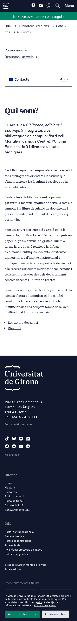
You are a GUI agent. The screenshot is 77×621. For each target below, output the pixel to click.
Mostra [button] (64, 79)
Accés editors (13, 569)
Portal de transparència (19, 532)
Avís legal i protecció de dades (23, 549)
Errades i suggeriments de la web (25, 565)
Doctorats (11, 492)
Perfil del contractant (18, 541)
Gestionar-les (55, 614)
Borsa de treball (14, 501)
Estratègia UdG (14, 505)
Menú (69, 6)
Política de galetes (16, 554)
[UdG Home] (6, 6)
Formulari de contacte (18, 424)
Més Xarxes (12, 454)
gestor (38, 602)
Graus (8, 483)
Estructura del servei (23, 322)
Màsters (10, 487)
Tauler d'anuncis (15, 496)
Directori (14, 328)
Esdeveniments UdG (17, 510)
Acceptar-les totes (22, 614)
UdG (8, 26)
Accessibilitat (13, 545)
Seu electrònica (14, 536)
